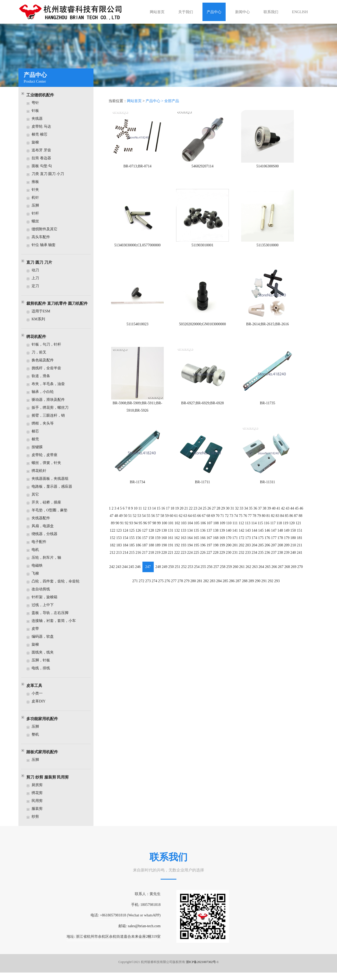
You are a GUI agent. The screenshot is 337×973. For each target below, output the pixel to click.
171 (234, 535)
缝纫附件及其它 (47, 229)
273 (149, 577)
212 (114, 549)
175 (260, 535)
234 (253, 549)
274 (155, 577)
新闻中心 (242, 12)
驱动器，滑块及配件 (50, 400)
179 (285, 535)
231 (234, 549)
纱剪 (37, 817)
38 (263, 506)
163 (184, 535)
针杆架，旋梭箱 (47, 597)
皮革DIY (41, 701)
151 (298, 528)
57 (158, 513)
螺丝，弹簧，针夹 (48, 463)
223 (184, 549)
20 (182, 506)
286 (231, 577)
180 (292, 535)
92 (128, 520)
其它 (37, 494)
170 (228, 535)
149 (285, 528)
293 (276, 577)
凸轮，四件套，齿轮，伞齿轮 (58, 581)
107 (209, 520)
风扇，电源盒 (45, 526)
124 (127, 528)
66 (199, 513)
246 (139, 563)
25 (204, 506)
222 (177, 549)
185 (133, 542)
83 (276, 513)
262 (248, 563)
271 (136, 577)
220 (164, 549)
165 (196, 535)
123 (120, 528)
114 (253, 520)
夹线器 (39, 119)
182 (114, 542)
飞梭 (37, 573)
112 (240, 520)
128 (152, 528)
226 (203, 549)
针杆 (37, 213)
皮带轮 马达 (43, 126)
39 (268, 506)
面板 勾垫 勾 (44, 166)
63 (185, 513)
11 (141, 506)
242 (113, 563)
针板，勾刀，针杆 (48, 344)
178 (279, 535)
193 (184, 542)
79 (258, 513)
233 (247, 549)
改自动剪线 (43, 589)
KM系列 (40, 319)
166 (203, 535)
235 (260, 549)
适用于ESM (43, 311)
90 (119, 520)
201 (234, 542)
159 (158, 535)
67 (204, 513)
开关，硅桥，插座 (48, 502)
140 (228, 528)
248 (159, 563)
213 (120, 549)
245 (132, 563)
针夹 (37, 190)
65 (195, 513)
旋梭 (37, 142)
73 (231, 513)
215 (133, 549)
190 (165, 542)
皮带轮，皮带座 (47, 455)
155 (133, 535)
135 (196, 528)
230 (228, 549)
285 (225, 577)
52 (136, 513)
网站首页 (157, 12)
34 (245, 506)
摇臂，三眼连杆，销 (50, 415)
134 (190, 528)
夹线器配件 (43, 518)
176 (266, 535)
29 (223, 506)
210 (292, 542)
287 (238, 577)
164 (190, 535)
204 (253, 542)
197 (209, 542)
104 (190, 520)
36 (254, 506)
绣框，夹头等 (45, 423)
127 (145, 528)
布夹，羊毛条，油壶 (50, 384)
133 (184, 528)
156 (139, 535)
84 (281, 513)
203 (247, 542)
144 (253, 528)
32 (236, 506)
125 (133, 528)
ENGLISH (300, 12)
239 (285, 549)
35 (250, 506)
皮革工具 (36, 685)
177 (272, 535)
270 (298, 563)
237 (272, 549)
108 (216, 520)
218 (152, 549)
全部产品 (172, 105)
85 (285, 513)
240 (292, 549)
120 (290, 520)
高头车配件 (43, 237)
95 (141, 520)
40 (273, 506)
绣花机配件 (38, 337)
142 (241, 528)
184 (127, 542)
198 (216, 542)
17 (168, 506)
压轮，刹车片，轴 (48, 558)
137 (209, 528)
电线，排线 (43, 668)
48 (118, 513)
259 (228, 563)
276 (168, 577)
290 (257, 577)
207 (273, 542)
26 (209, 506)
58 (163, 513)
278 (181, 577)
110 (228, 520)
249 (165, 563)
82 (272, 513)
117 (271, 520)
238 (279, 549)
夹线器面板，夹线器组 (52, 479)
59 (167, 513)
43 (286, 506)
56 (154, 513)
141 (234, 528)
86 (290, 513)
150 (292, 528)
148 (279, 528)
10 (136, 506)
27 (214, 506)
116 (265, 520)
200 (228, 542)
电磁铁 (39, 565)
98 (155, 520)
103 (184, 520)
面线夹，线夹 (45, 652)
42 (282, 506)
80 (263, 513)
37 (259, 506)
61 (177, 513)
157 (145, 535)
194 (190, 542)
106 (203, 520)
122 (114, 528)
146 (266, 528)
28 (218, 506)
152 (114, 535)
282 (206, 577)
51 (131, 513)
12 (145, 506)
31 (232, 506)
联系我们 (271, 12)
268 (286, 563)
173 (247, 535)
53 (140, 513)
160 (164, 535)
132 (177, 528)
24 (200, 506)
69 (213, 513)
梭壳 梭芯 (41, 134)
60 (172, 513)
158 (152, 535)
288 (244, 577)
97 (150, 520)
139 (222, 528)
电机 (37, 550)
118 (278, 520)
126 (139, 528)
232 (241, 549)
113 (247, 520)
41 (277, 506)
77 (249, 513)
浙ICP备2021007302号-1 (202, 962)
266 (273, 563)
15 (159, 506)
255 (203, 563)
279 (187, 577)
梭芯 (37, 431)
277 (174, 577)
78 (253, 513)
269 (292, 563)
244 (126, 563)
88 (299, 513)
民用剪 (39, 801)
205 (260, 542)
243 (120, 563)
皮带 (37, 629)
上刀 (37, 278)
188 (152, 542)
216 (139, 549)
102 (178, 520)
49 (122, 513)
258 (222, 563)
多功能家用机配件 (44, 719)
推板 (37, 182)
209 (285, 542)
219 (158, 549)
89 (114, 520)
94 (137, 520)
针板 (37, 111)
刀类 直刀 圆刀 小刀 (50, 174)
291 (263, 577)
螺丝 (37, 221)
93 (132, 520)
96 (146, 520)
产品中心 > (156, 105)
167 (209, 535)
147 (272, 528)
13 (150, 506)
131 (171, 528)
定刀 (37, 286)
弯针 (37, 103)
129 (158, 528)
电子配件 (41, 542)
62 (181, 513)
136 (203, 528)
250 (171, 563)
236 (266, 549)
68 (208, 513)
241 (298, 549)
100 (165, 520)
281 (199, 577)
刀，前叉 (41, 352)
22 (191, 506)
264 (260, 563)
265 (267, 563)
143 (247, 528)
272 (142, 577)
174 (253, 535)
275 (161, 577)
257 (216, 563)
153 (120, 535)
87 (294, 513)
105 (197, 520)
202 (241, 542)
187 (145, 542)
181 (298, 535)
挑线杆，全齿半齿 (48, 368)
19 (177, 506)
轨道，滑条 (43, 376)
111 (234, 520)
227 (209, 549)
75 (240, 513)
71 (222, 513)
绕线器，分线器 (47, 534)
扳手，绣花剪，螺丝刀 (52, 408)
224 (190, 549)
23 (195, 506)
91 (123, 520)
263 (254, 563)
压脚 (37, 205)
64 (190, 513)
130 (164, 528)
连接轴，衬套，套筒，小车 (56, 621)
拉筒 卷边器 (43, 158)
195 (196, 542)
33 (241, 506)
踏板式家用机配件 (44, 752)
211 (298, 542)
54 (145, 513)
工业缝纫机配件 (42, 95)
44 (291, 506)
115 (259, 520)
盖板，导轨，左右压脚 (52, 613)
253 (191, 563)
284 (218, 577)
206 (266, 542)
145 (260, 528)
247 (149, 563)
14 (155, 506)
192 (177, 542)
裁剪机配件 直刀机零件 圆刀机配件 (59, 303)
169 (222, 535)
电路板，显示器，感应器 (54, 486)
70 (217, 513)
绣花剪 (39, 793)
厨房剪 (39, 785)
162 (177, 535)
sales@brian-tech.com (144, 926)
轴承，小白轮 (45, 392)
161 (171, 535)
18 (173, 506)
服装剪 (39, 809)
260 (235, 563)
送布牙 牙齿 (43, 150)
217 (145, 549)
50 (126, 513)
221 (171, 549)
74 (235, 513)
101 (171, 520)
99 (159, 520)
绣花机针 (41, 471)
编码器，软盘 (45, 636)
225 (196, 549)
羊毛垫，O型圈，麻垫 (52, 510)
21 (186, 506)
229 (222, 549)
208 (279, 542)
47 (113, 513)
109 (222, 520)
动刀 (37, 270)
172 (241, 535)
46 (300, 506)
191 (171, 542)
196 (203, 542)
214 (127, 549)
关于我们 (185, 12)
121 (297, 520)
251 (178, 563)
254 (197, 563)
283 (212, 577)
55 (149, 513)
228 (215, 549)
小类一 (39, 693)
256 (209, 563)
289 (250, 577)
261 (241, 563)
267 (279, 563)
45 (295, 506)
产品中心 (214, 12)
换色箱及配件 (45, 360)
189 (158, 542)
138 (215, 528)
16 (164, 506)
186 (139, 542)
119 (284, 520)
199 (222, 542)
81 (267, 513)
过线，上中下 (45, 605)
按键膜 (39, 447)
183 (120, 542)
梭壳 (37, 439)
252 (184, 563)
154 (127, 535)
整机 (37, 734)
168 (215, 535)
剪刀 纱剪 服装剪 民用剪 (49, 777)
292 (269, 577)
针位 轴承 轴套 (46, 245)
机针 (37, 197)
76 (244, 513)
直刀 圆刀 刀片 (41, 262)
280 (193, 577)
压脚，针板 (43, 660)
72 (226, 513)
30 (227, 506)
